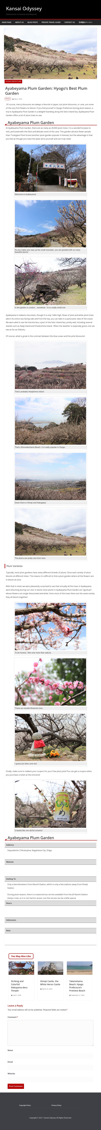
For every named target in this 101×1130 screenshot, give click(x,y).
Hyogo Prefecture (13, 81)
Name (10, 1050)
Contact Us (69, 22)
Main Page (6, 22)
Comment (13, 1017)
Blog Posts (32, 22)
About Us (19, 22)
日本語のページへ (85, 22)
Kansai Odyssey (24, 8)
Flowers (8, 98)
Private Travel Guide (51, 22)
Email (10, 1062)
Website (11, 1074)
